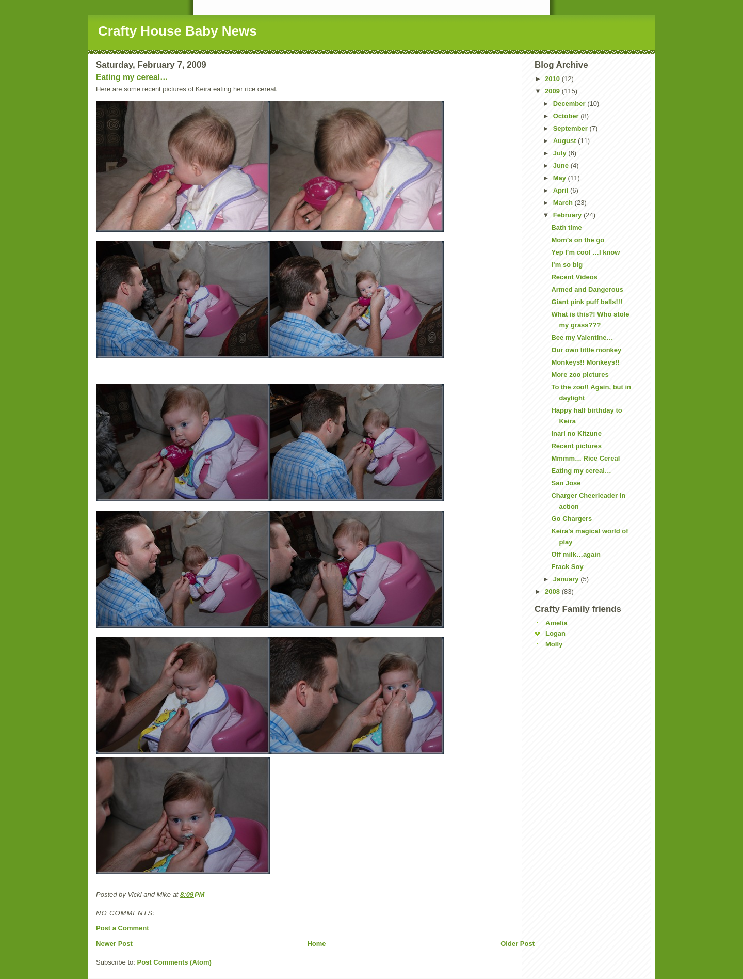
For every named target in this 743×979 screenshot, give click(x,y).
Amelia (556, 623)
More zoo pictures (579, 374)
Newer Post (114, 944)
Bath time (566, 227)
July (561, 153)
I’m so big (567, 265)
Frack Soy (567, 567)
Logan (555, 633)
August (565, 141)
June (562, 165)
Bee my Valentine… (582, 337)
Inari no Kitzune (576, 433)
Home (316, 944)
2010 (553, 79)
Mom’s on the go (577, 240)
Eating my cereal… (132, 77)
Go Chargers (571, 519)
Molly (553, 644)
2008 (553, 591)
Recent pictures (576, 446)
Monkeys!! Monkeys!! (585, 362)
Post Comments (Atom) (174, 962)
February (568, 215)
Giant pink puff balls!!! (586, 302)
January (566, 579)
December (570, 103)
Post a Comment (122, 928)
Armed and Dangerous (587, 289)
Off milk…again (575, 554)
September (571, 128)
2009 (553, 91)
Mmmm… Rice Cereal (585, 458)
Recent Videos (574, 277)
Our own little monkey (586, 350)
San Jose (565, 483)
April (561, 190)
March (564, 203)
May (560, 178)
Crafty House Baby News (177, 31)
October (566, 116)
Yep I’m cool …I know (585, 252)
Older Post (517, 944)
